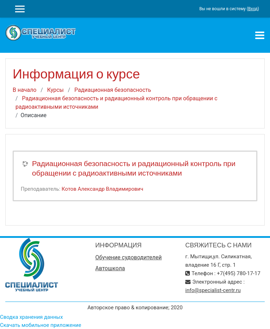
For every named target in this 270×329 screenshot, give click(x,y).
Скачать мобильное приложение (40, 325)
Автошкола (110, 268)
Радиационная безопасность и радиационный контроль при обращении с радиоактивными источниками (134, 168)
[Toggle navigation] (260, 35)
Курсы (55, 90)
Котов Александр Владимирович (102, 189)
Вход (253, 8)
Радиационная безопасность (113, 90)
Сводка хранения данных (31, 317)
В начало (25, 90)
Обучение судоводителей (128, 257)
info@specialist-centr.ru (213, 290)
